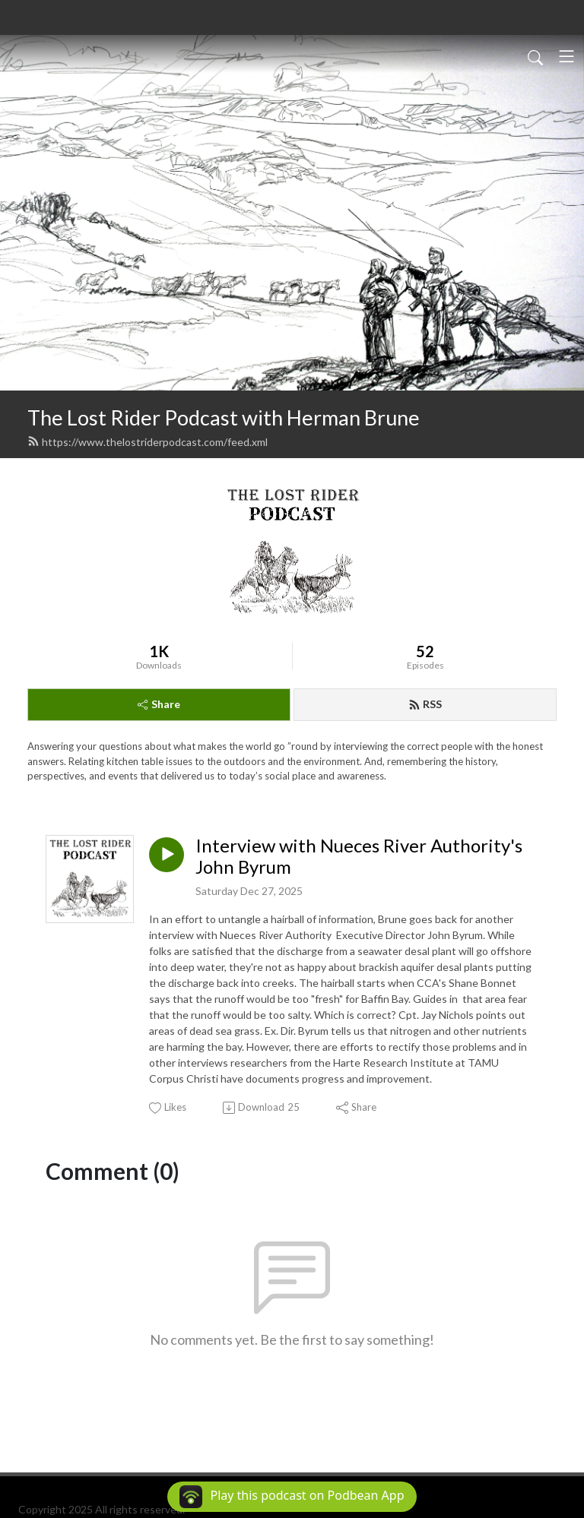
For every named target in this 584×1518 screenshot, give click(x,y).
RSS (425, 703)
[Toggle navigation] (566, 56)
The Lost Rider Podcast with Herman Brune (223, 417)
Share (159, 703)
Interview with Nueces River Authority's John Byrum (358, 856)
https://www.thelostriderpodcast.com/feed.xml (147, 441)
